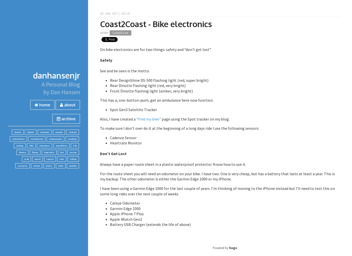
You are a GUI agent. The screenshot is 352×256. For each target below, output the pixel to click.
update (73, 166)
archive (66, 118)
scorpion (22, 166)
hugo (233, 248)
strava (36, 166)
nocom (73, 152)
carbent (73, 132)
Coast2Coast (120, 33)
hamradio (49, 152)
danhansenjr (56, 75)
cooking (72, 139)
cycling (19, 145)
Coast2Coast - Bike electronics (156, 24)
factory (22, 152)
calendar (44, 132)
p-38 (26, 159)
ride (61, 159)
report (50, 159)
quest (38, 159)
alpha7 (30, 132)
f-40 (75, 145)
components (55, 139)
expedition (61, 145)
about (68, 104)
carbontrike (18, 139)
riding (73, 159)
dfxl (31, 145)
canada (59, 132)
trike (60, 166)
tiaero (49, 166)
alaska (17, 132)
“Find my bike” (148, 119)
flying (35, 152)
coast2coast (37, 139)
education (44, 145)
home (42, 104)
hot (62, 152)
